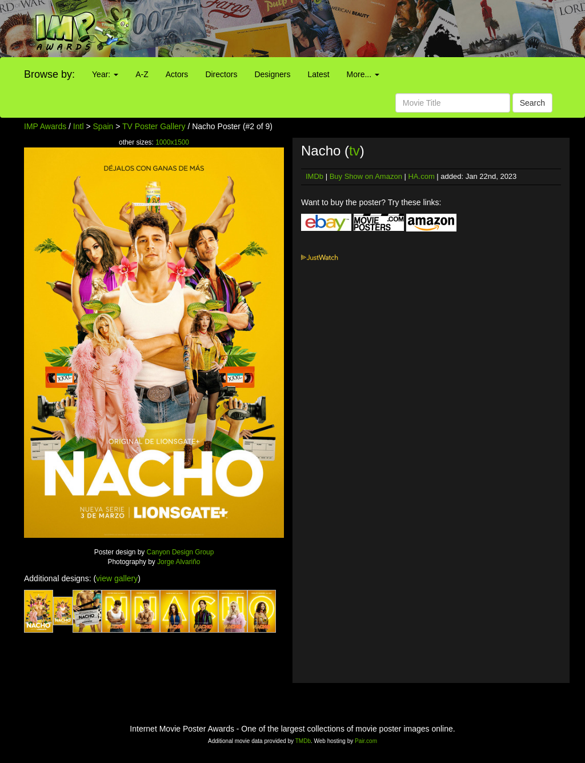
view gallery (117, 578)
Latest (318, 74)
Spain (103, 126)
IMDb (314, 176)
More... (363, 74)
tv (354, 150)
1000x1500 (172, 142)
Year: (105, 74)
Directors (221, 74)
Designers (272, 74)
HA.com (421, 176)
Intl (78, 126)
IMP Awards (45, 126)
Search (532, 102)
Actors (177, 74)
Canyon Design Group (180, 552)
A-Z (142, 74)
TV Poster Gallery (153, 126)
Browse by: (49, 74)
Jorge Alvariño (178, 562)
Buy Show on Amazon (366, 176)
